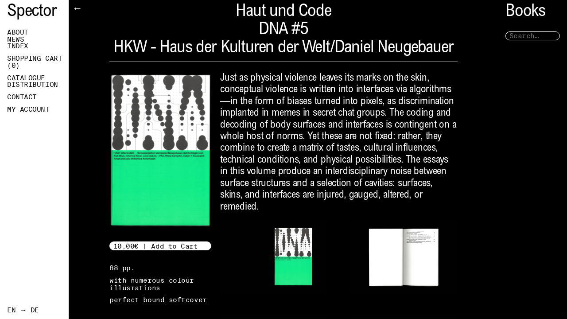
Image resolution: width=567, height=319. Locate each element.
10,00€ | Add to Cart (155, 246)
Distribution (32, 84)
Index (17, 46)
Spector (32, 12)
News (15, 39)
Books (525, 12)
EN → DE (23, 310)
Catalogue (26, 78)
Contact (22, 97)
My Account (28, 109)
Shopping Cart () (34, 62)
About (17, 32)
